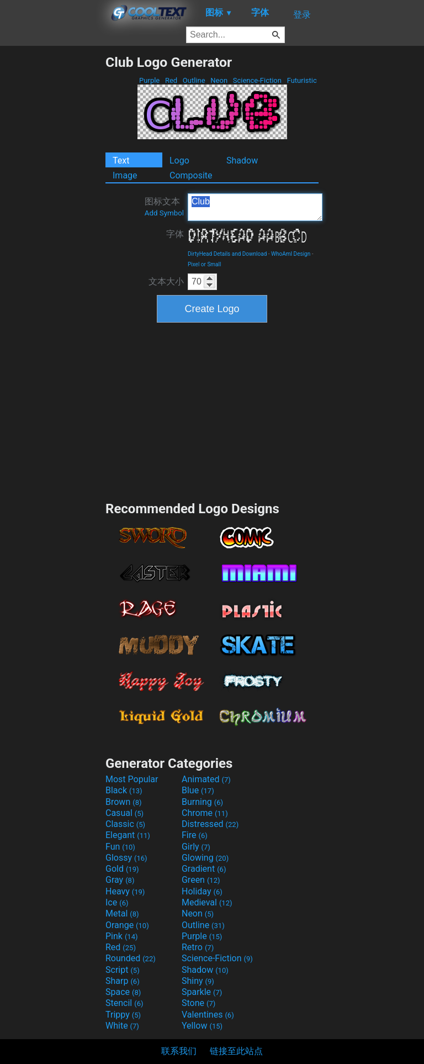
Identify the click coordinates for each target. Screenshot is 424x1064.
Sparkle (202, 992)
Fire (195, 835)
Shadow (242, 160)
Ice (116, 902)
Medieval (207, 902)
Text (121, 160)
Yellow (202, 1025)
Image (125, 175)
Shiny (198, 981)
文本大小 (166, 281)
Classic (125, 824)
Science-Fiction (257, 80)
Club (255, 207)
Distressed (210, 824)
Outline (194, 80)
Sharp (122, 981)
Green (201, 880)
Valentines (208, 1014)
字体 (175, 234)
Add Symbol (164, 213)
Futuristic (302, 80)
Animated (206, 779)
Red (171, 80)
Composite (191, 175)
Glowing (205, 857)
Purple (149, 80)
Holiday (202, 891)
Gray (119, 880)
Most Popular (131, 779)
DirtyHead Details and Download (227, 254)
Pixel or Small (204, 264)
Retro (198, 947)
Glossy (126, 857)
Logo (179, 160)
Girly (196, 846)
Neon (219, 80)
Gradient (204, 868)
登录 (302, 14)
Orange (127, 925)
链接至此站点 (236, 1051)
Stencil (124, 1003)
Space (123, 992)
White (122, 1025)
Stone (198, 1003)
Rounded (130, 958)
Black (123, 790)
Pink (121, 936)
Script (122, 970)
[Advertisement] (52, 220)
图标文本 (164, 206)
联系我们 (179, 1051)
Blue (198, 790)
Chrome (205, 813)
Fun (120, 846)
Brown (123, 802)
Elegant (127, 835)
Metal (122, 913)
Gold (122, 868)
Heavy (125, 891)
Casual (124, 813)
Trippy (123, 1014)
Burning (202, 802)
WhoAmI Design (290, 254)
